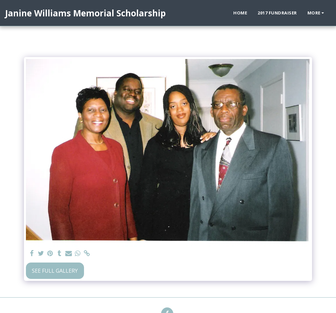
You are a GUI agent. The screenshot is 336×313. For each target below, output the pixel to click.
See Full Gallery (55, 270)
